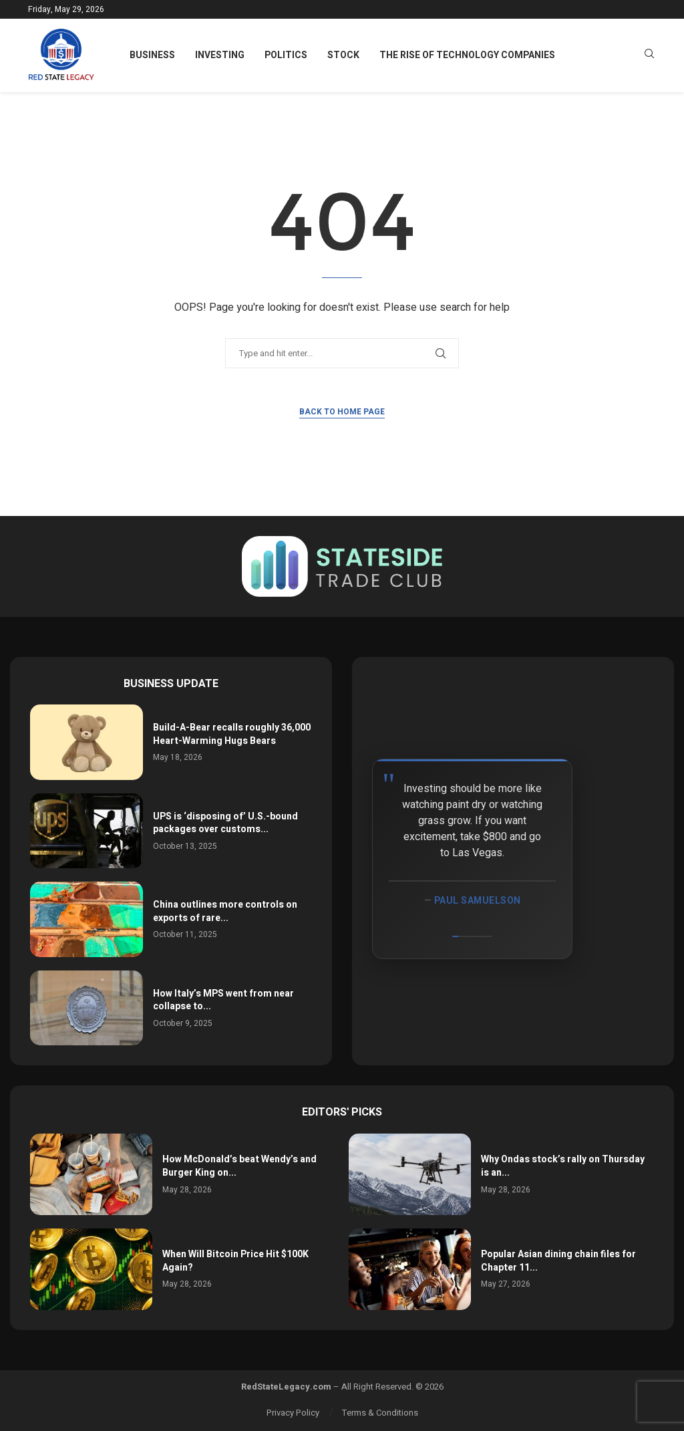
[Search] (649, 56)
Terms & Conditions (380, 1412)
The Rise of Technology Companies (467, 55)
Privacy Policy (293, 1412)
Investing (219, 55)
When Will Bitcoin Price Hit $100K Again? (235, 1261)
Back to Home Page (342, 412)
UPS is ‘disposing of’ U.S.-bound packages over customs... (225, 823)
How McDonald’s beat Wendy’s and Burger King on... (239, 1166)
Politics (286, 55)
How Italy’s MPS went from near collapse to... (223, 1000)
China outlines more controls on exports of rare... (225, 911)
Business (152, 55)
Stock (343, 55)
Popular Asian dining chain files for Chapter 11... (558, 1261)
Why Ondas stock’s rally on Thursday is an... (563, 1166)
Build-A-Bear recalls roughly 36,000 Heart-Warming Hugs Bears (232, 734)
